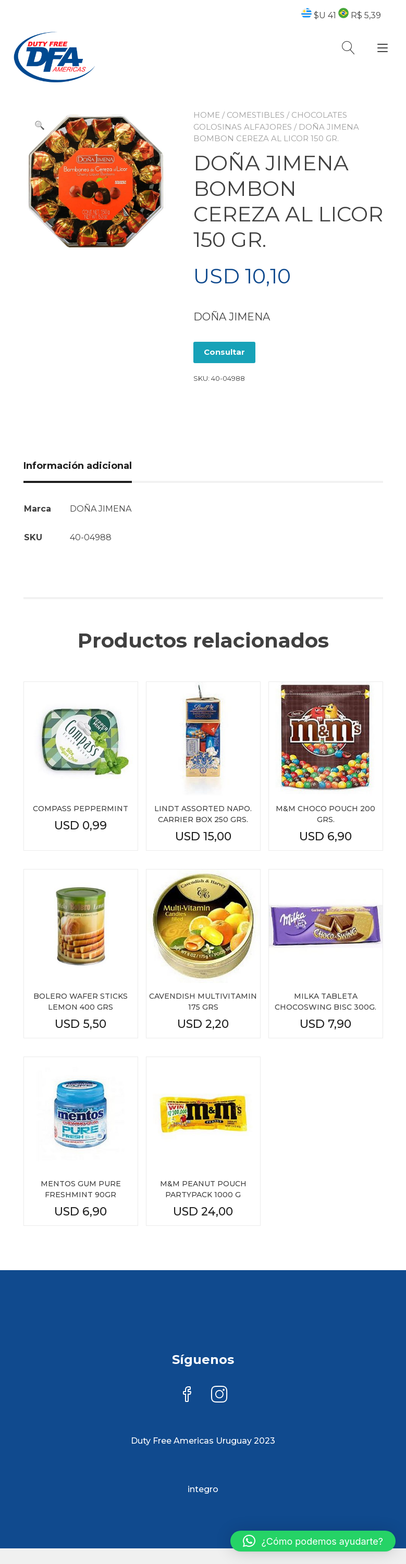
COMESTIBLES (256, 115)
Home (206, 115)
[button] (39, 125)
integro (203, 1489)
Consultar (224, 352)
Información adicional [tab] (77, 465)
